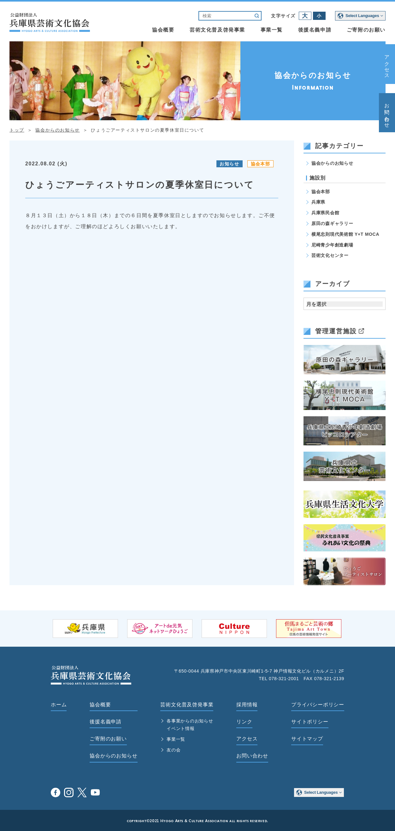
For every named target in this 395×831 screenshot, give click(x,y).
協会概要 (163, 30)
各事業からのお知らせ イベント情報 (190, 724)
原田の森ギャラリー (332, 223)
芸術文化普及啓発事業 (217, 30)
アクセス (387, 64)
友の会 (173, 749)
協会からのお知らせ (332, 163)
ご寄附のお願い (366, 30)
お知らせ (229, 163)
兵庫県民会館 (325, 212)
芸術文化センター (330, 255)
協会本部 (260, 163)
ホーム (59, 704)
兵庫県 (318, 202)
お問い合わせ (387, 113)
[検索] (225, 16)
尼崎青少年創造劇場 (332, 244)
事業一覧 (272, 30)
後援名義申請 (315, 30)
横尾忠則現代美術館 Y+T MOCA (345, 234)
